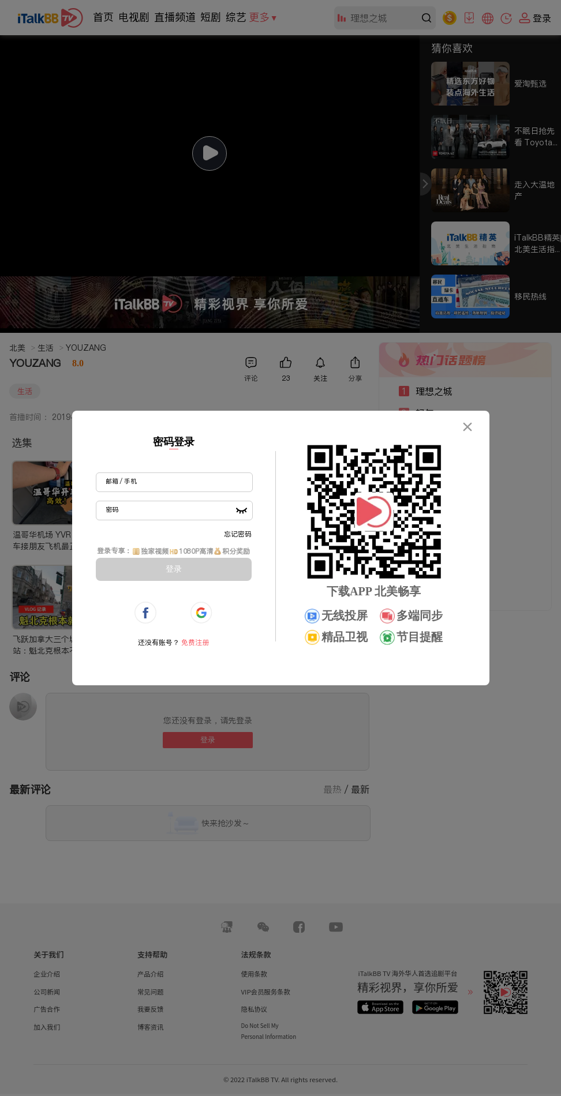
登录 (174, 568)
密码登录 (174, 442)
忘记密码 (238, 534)
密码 (112, 509)
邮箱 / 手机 (121, 481)
